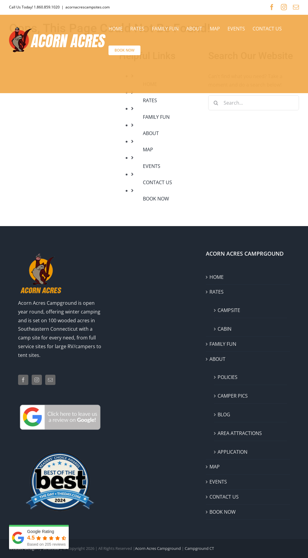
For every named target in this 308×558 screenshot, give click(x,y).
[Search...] (253, 102)
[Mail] (50, 380)
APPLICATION (232, 452)
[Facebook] (23, 380)
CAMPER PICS (233, 395)
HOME (216, 277)
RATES (150, 100)
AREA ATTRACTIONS (240, 433)
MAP (148, 149)
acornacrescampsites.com (87, 7)
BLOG (224, 414)
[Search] (215, 102)
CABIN (224, 329)
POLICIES (227, 377)
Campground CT (199, 548)
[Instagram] (37, 380)
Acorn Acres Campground (47, 303)
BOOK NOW (156, 198)
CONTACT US (157, 182)
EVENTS (151, 166)
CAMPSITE (229, 310)
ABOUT (151, 133)
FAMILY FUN (156, 117)
